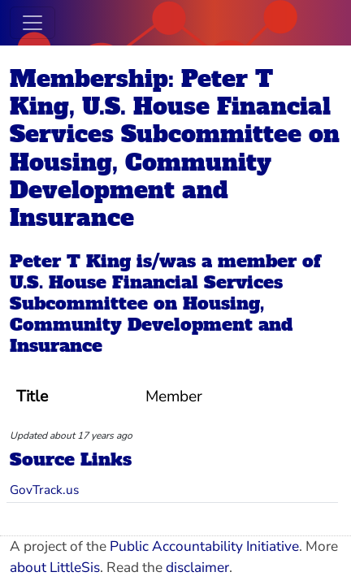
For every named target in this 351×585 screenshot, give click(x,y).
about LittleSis (55, 567)
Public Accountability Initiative (204, 546)
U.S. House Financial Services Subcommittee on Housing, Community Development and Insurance (151, 314)
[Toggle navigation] (32, 22)
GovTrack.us (44, 489)
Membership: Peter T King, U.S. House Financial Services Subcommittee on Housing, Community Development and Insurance (175, 148)
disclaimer (197, 567)
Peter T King (70, 261)
